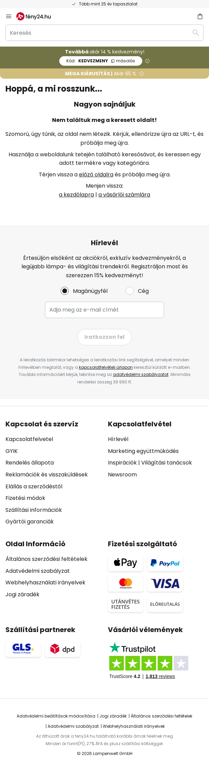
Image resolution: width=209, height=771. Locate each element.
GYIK (11, 451)
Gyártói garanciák (29, 521)
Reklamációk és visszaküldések (46, 474)
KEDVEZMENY (100, 61)
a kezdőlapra (76, 195)
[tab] (53, 473)
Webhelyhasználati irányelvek (45, 582)
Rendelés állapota (29, 463)
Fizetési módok (25, 498)
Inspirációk (122, 463)
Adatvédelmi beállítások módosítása (56, 716)
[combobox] (104, 33)
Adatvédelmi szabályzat (37, 571)
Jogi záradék (22, 594)
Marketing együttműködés (143, 451)
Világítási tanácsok (166, 463)
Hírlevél (118, 439)
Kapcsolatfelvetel (29, 439)
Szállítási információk (33, 510)
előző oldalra (96, 174)
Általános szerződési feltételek (46, 559)
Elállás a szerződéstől (33, 486)
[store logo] (37, 16)
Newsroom (122, 474)
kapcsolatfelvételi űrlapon (106, 367)
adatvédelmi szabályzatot (140, 374)
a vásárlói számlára (124, 195)
